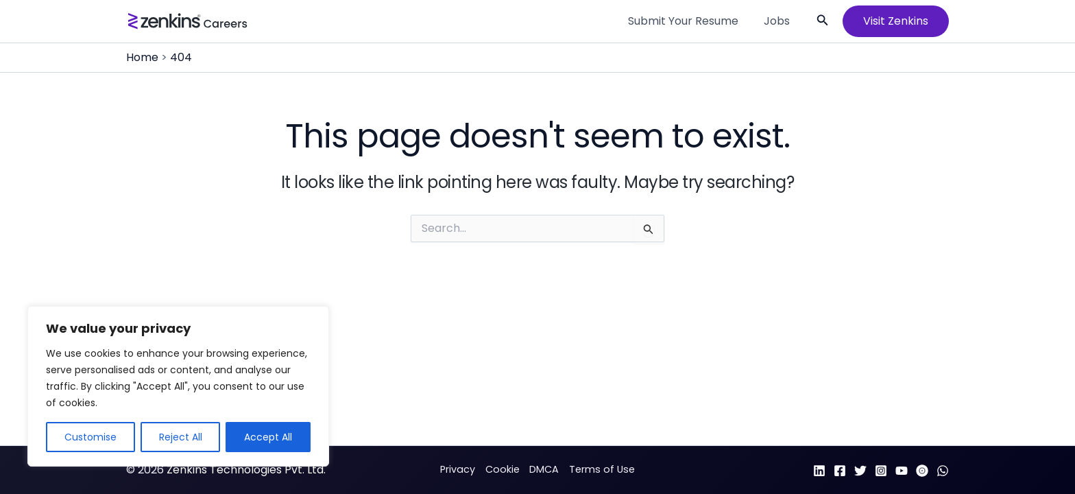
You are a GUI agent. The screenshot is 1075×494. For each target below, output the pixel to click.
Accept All (268, 437)
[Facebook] (840, 470)
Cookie (502, 469)
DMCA (544, 469)
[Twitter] (860, 470)
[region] (178, 386)
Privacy (457, 469)
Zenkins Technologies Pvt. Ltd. (246, 470)
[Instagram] (881, 470)
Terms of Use (602, 469)
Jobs (779, 21)
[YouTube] (901, 470)
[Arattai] (922, 470)
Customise (90, 437)
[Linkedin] (819, 470)
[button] (823, 21)
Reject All (180, 437)
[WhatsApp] (943, 470)
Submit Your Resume (688, 21)
